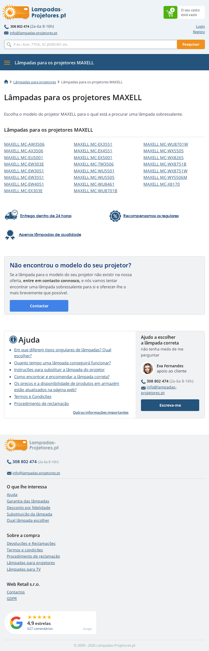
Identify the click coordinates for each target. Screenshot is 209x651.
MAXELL (24, 144)
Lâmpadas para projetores (34, 82)
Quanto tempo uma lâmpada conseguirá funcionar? (62, 362)
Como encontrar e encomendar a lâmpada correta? (61, 376)
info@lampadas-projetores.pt (30, 32)
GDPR (12, 598)
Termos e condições (25, 549)
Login (200, 26)
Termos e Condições (32, 396)
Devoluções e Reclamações (31, 543)
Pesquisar (190, 44)
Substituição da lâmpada (29, 514)
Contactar (39, 305)
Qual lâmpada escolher (28, 520)
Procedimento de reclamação (41, 403)
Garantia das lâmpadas (28, 501)
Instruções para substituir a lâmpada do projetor (59, 369)
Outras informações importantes (100, 412)
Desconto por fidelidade (28, 507)
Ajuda (12, 494)
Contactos (16, 592)
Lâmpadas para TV (24, 569)
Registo (199, 31)
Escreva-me (170, 405)
